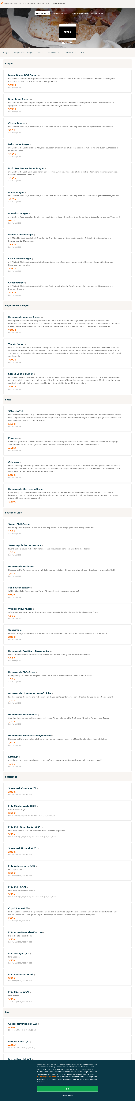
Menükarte (42, 13)
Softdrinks (71, 52)
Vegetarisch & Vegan (23, 52)
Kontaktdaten (80, 13)
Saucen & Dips (54, 52)
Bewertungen (61, 13)
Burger (6, 52)
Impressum (97, 13)
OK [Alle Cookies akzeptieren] (67, 1089)
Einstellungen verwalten (46, 1077)
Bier (82, 52)
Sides (40, 52)
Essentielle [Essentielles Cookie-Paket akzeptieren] (67, 1095)
